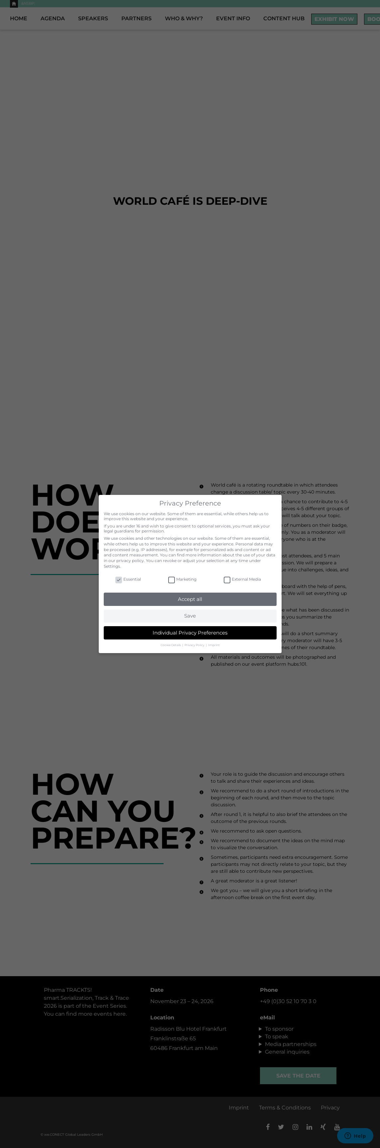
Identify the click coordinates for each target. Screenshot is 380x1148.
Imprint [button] (214, 645)
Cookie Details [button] (171, 645)
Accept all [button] (190, 599)
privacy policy (130, 560)
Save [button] (190, 616)
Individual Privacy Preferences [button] (190, 633)
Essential (128, 579)
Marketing (182, 579)
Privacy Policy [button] (195, 645)
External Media (242, 579)
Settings (112, 566)
